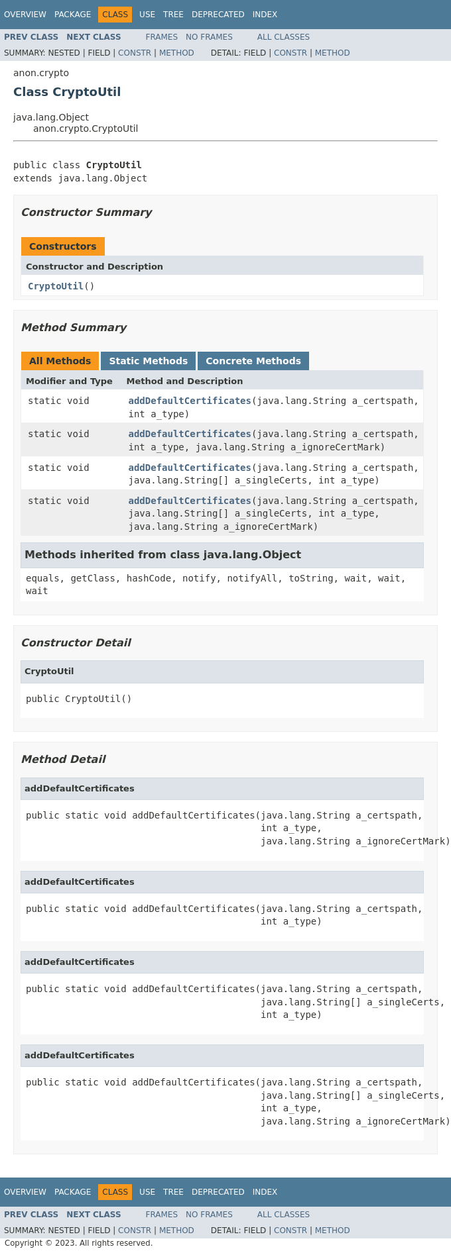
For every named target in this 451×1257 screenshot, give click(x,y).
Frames (162, 37)
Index (265, 14)
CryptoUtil (56, 286)
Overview (25, 14)
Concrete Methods (253, 361)
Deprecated (218, 14)
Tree (173, 14)
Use (147, 14)
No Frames (209, 37)
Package (72, 14)
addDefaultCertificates (190, 400)
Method (176, 53)
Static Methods (148, 361)
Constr (134, 53)
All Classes (283, 37)
